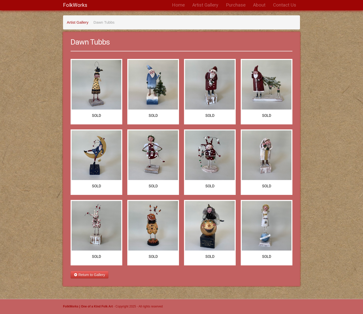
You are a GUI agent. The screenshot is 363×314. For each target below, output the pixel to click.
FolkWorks (75, 5)
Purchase (236, 5)
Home (178, 5)
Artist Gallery (205, 5)
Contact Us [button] (284, 5)
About (259, 5)
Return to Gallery (89, 275)
